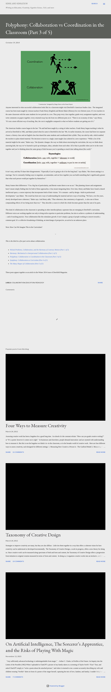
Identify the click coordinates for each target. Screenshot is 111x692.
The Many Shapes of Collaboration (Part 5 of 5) (26, 264)
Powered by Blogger (55, 686)
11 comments (18, 452)
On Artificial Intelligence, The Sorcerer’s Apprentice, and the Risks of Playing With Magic (55, 647)
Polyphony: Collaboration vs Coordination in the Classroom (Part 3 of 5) (35, 257)
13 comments (18, 561)
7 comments (18, 677)
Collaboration (18, 283)
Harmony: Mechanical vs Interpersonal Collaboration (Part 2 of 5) (33, 253)
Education (30, 283)
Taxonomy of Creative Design (33, 535)
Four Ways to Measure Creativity (36, 425)
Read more (100, 452)
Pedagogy (39, 283)
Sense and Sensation (17, 3)
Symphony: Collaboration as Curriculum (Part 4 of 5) (28, 260)
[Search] (94, 4)
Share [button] (100, 283)
